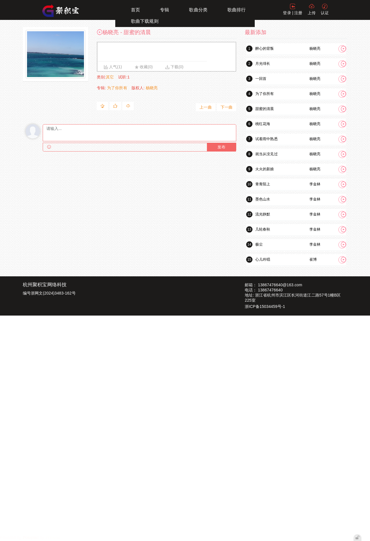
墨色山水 (262, 199)
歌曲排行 (236, 9)
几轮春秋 (262, 229)
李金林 (314, 184)
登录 (287, 13)
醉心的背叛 (264, 48)
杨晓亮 (152, 88)
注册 (298, 13)
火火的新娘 (264, 169)
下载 (174, 67)
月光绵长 (262, 63)
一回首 (260, 78)
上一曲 (205, 107)
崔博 (313, 259)
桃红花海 (262, 124)
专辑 (164, 9)
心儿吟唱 (262, 259)
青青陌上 (262, 184)
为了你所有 (117, 88)
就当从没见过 (266, 154)
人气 (113, 67)
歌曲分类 (198, 9)
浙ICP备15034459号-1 (265, 306)
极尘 (259, 244)
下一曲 (227, 107)
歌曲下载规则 (145, 21)
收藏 (144, 67)
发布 (221, 147)
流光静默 (262, 214)
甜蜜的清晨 (264, 109)
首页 (135, 9)
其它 (110, 77)
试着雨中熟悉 (266, 139)
